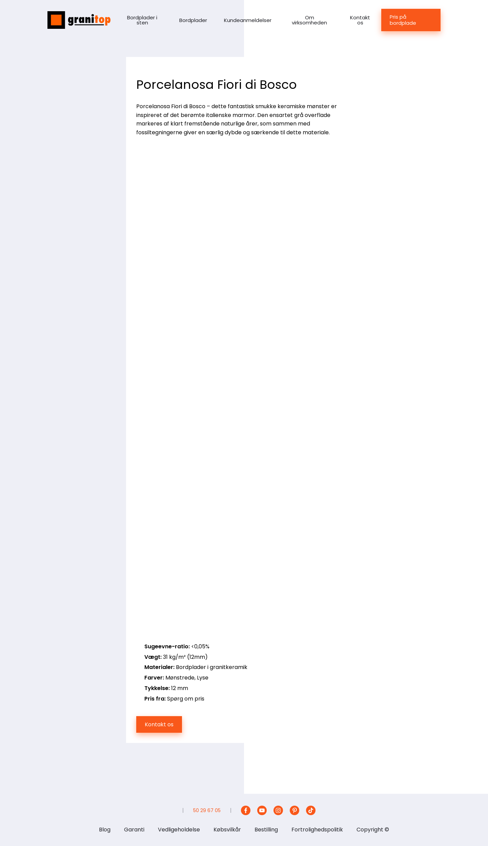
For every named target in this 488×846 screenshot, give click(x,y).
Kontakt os (360, 20)
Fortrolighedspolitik (317, 829)
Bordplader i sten (142, 20)
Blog (104, 829)
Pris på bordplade (403, 19)
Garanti (134, 829)
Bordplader (193, 20)
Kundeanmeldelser (247, 20)
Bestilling (266, 829)
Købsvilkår (227, 829)
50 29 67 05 (207, 810)
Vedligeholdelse (179, 829)
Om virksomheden (309, 20)
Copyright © (373, 829)
